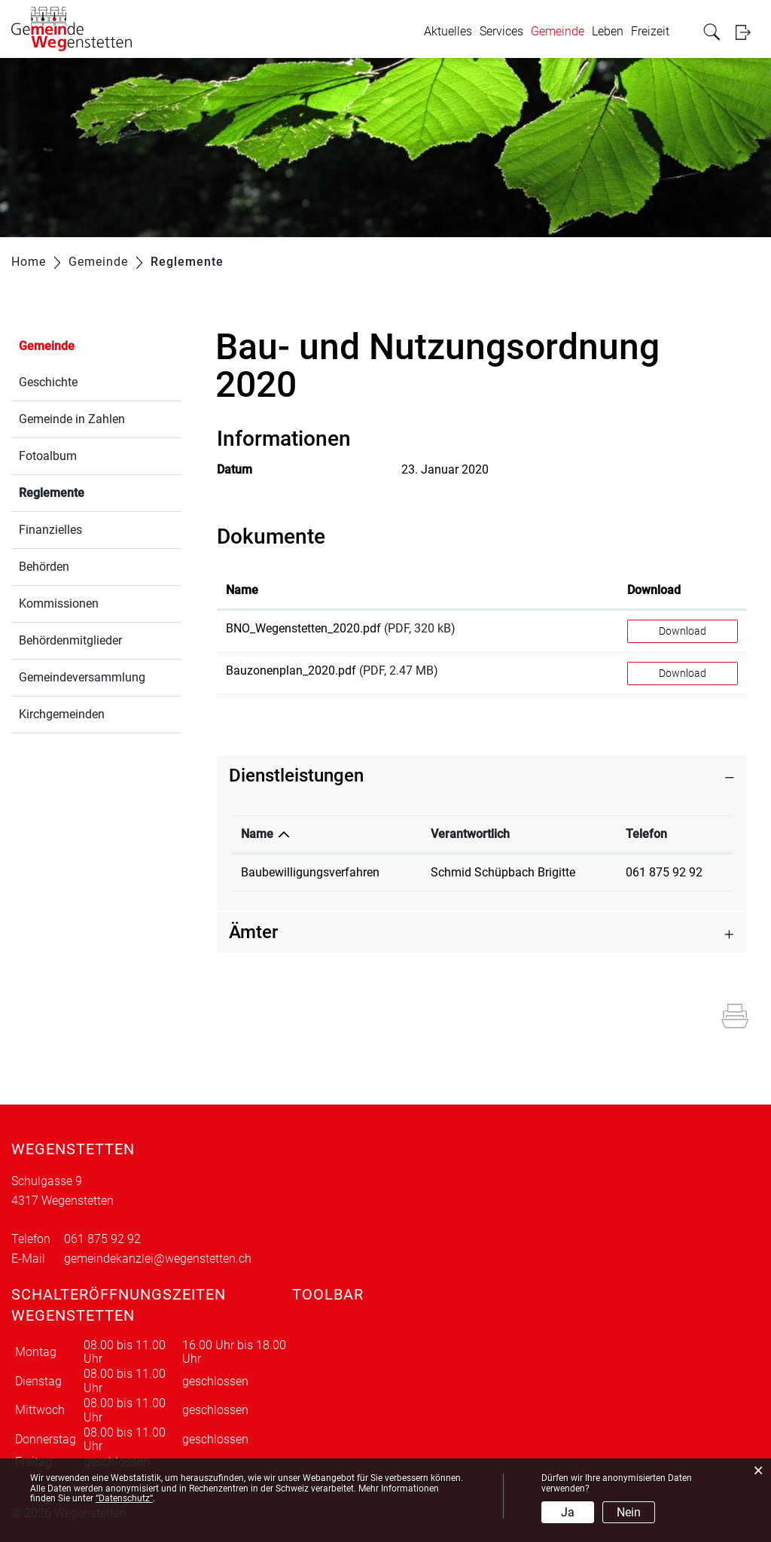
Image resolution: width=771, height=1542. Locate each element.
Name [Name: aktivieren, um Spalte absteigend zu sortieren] (257, 834)
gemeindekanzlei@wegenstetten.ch (157, 1258)
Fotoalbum (48, 456)
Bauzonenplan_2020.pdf (291, 670)
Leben (607, 31)
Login (748, 32)
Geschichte (48, 382)
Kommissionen (59, 603)
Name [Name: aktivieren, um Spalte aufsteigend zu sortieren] (242, 590)
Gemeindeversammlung (82, 677)
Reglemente (87, 491)
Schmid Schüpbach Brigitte (503, 872)
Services (501, 31)
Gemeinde (557, 31)
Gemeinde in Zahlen (72, 419)
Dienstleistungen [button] (296, 775)
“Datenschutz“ (124, 1498)
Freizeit (650, 31)
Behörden (44, 566)
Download (682, 631)
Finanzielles (50, 530)
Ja (567, 1512)
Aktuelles (448, 31)
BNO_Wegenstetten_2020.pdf (303, 628)
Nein (629, 1512)
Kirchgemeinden (62, 714)
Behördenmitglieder (70, 640)
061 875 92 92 (664, 872)
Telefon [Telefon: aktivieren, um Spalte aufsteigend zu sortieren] (646, 834)
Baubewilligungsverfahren (310, 872)
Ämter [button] (253, 932)
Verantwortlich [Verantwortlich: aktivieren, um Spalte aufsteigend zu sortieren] (470, 834)
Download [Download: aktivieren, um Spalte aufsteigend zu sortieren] (654, 590)
